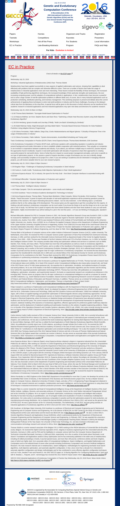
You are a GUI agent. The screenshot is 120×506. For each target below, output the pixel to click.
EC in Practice (16, 45)
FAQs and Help (101, 45)
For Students (71, 41)
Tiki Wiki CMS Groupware (25, 505)
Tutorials (13, 38)
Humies (41, 34)
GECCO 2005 (76, 500)
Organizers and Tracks (75, 34)
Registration (100, 34)
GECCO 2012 (65, 498)
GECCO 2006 (65, 500)
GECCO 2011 (76, 498)
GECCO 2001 (60, 503)
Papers (13, 34)
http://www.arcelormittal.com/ (78, 385)
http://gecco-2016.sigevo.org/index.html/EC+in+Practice (31, 460)
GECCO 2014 (43, 498)
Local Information (102, 41)
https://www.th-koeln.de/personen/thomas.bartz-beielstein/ (58, 283)
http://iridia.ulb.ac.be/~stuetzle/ (95, 455)
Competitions (43, 38)
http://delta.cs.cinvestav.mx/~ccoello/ (29, 338)
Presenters (99, 38)
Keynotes (70, 38)
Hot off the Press (45, 41)
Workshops (14, 41)
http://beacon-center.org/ (75, 413)
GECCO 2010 (88, 498)
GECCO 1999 (82, 503)
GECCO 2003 (38, 503)
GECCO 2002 (49, 503)
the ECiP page (66, 74)
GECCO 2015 (32, 498)
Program (69, 45)
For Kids (50, 50)
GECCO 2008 (43, 500)
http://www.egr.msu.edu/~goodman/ (71, 424)
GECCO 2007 (54, 500)
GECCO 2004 (88, 500)
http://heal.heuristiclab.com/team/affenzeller (87, 229)
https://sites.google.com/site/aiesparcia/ (60, 373)
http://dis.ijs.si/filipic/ (79, 405)
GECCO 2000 (71, 503)
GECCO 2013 (54, 498)
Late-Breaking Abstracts (48, 45)
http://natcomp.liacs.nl (63, 257)
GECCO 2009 (32, 500)
